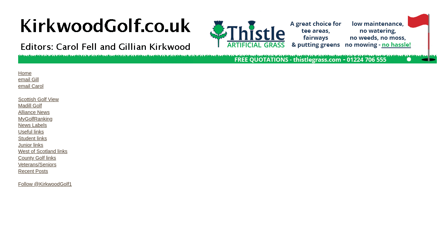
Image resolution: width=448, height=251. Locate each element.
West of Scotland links (42, 151)
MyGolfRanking (35, 119)
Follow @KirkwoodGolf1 (45, 184)
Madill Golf (30, 105)
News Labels (32, 125)
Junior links (30, 145)
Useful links (31, 132)
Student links (32, 138)
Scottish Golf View (38, 99)
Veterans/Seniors (37, 164)
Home (24, 73)
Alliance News (34, 112)
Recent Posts (33, 171)
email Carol (31, 86)
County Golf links (37, 158)
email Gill (28, 79)
